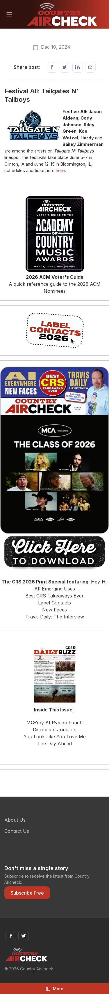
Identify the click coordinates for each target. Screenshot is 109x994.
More (54, 988)
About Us (15, 820)
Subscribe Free (27, 893)
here (60, 170)
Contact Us (16, 831)
